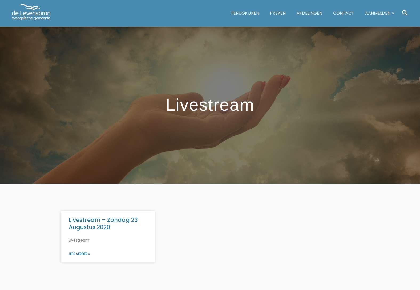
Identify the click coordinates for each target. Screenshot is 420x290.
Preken (278, 13)
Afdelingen (309, 13)
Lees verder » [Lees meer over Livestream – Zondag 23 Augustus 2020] (79, 254)
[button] (404, 12)
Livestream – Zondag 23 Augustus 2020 (103, 223)
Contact (343, 13)
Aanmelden (379, 13)
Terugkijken (245, 13)
